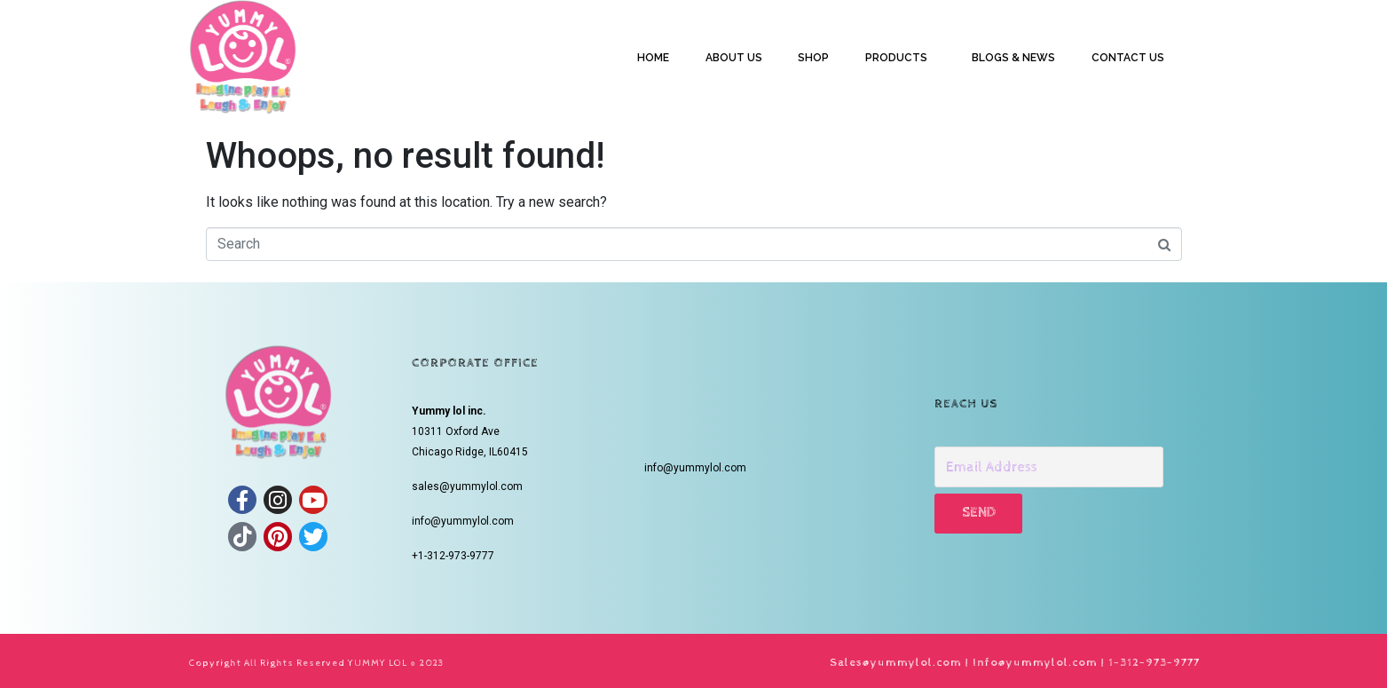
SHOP (813, 57)
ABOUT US (733, 57)
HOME (653, 57)
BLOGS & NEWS (1013, 57)
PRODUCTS (896, 57)
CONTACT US (1127, 57)
